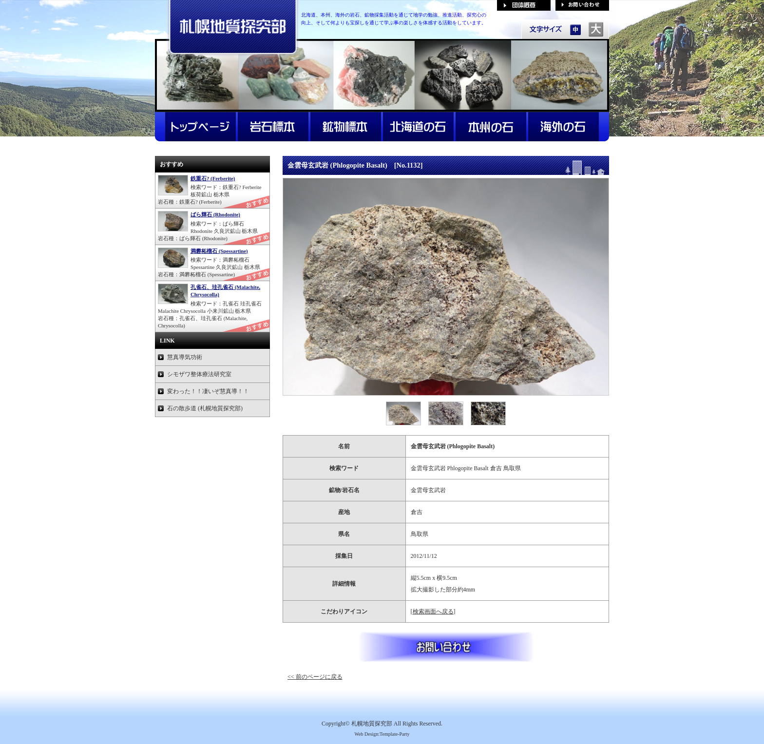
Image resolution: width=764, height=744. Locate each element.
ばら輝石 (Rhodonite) (215, 214)
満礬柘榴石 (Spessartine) (219, 251)
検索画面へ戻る (433, 611)
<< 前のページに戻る (315, 676)
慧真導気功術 (184, 357)
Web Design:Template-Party (381, 734)
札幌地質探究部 (371, 723)
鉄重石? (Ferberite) (213, 178)
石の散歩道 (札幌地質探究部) (205, 408)
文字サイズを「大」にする (596, 29)
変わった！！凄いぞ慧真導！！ (208, 391)
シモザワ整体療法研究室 (199, 374)
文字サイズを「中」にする (575, 29)
